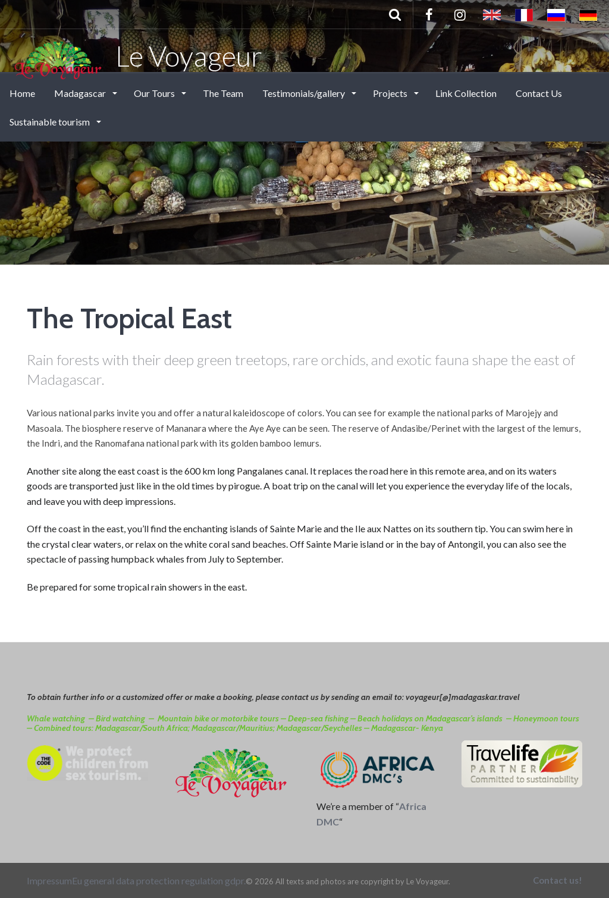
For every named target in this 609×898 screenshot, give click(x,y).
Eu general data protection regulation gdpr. (159, 880)
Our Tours (155, 93)
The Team (223, 93)
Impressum (49, 880)
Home (22, 93)
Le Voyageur (137, 55)
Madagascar (81, 93)
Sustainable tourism (51, 121)
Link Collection (466, 93)
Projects (391, 93)
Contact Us (539, 93)
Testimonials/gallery (304, 93)
